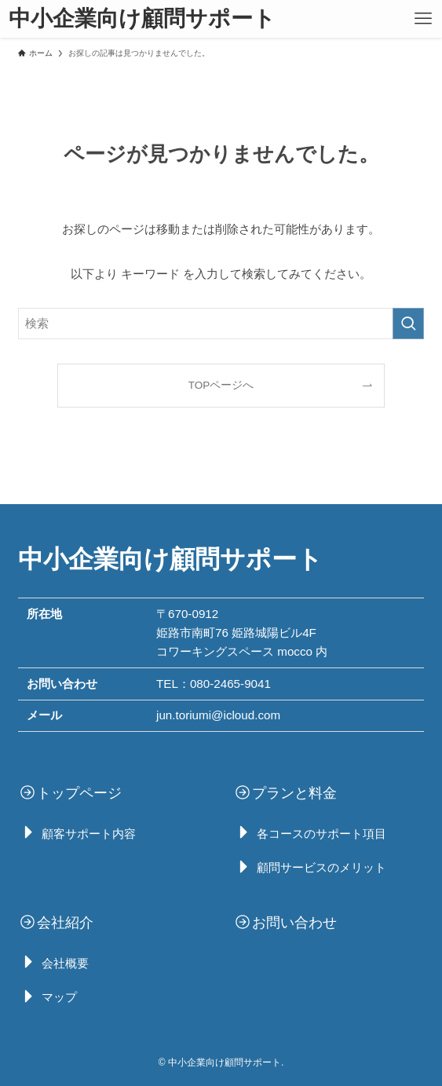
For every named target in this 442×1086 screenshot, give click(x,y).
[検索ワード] (221, 323)
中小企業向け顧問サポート (142, 19)
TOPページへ (221, 385)
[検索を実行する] (408, 323)
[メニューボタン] (423, 19)
